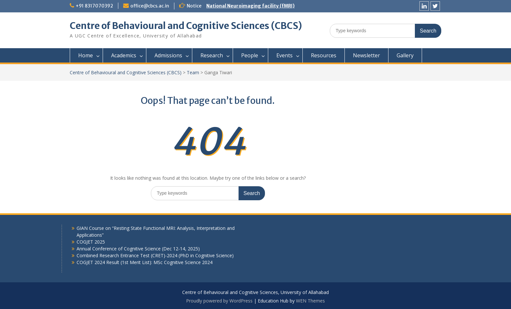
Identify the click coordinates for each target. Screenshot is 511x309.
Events (284, 55)
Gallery (405, 55)
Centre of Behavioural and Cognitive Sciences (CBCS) (186, 26)
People (249, 55)
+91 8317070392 (94, 6)
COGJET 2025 (91, 242)
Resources (323, 55)
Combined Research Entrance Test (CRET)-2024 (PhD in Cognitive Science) (155, 255)
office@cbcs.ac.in (149, 6)
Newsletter (366, 55)
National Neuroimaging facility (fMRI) (250, 6)
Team (193, 72)
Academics (123, 55)
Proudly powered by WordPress (219, 301)
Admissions (168, 55)
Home (85, 55)
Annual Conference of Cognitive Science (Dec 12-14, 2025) (138, 249)
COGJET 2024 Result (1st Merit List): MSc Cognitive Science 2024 (144, 262)
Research (211, 55)
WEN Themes (310, 301)
